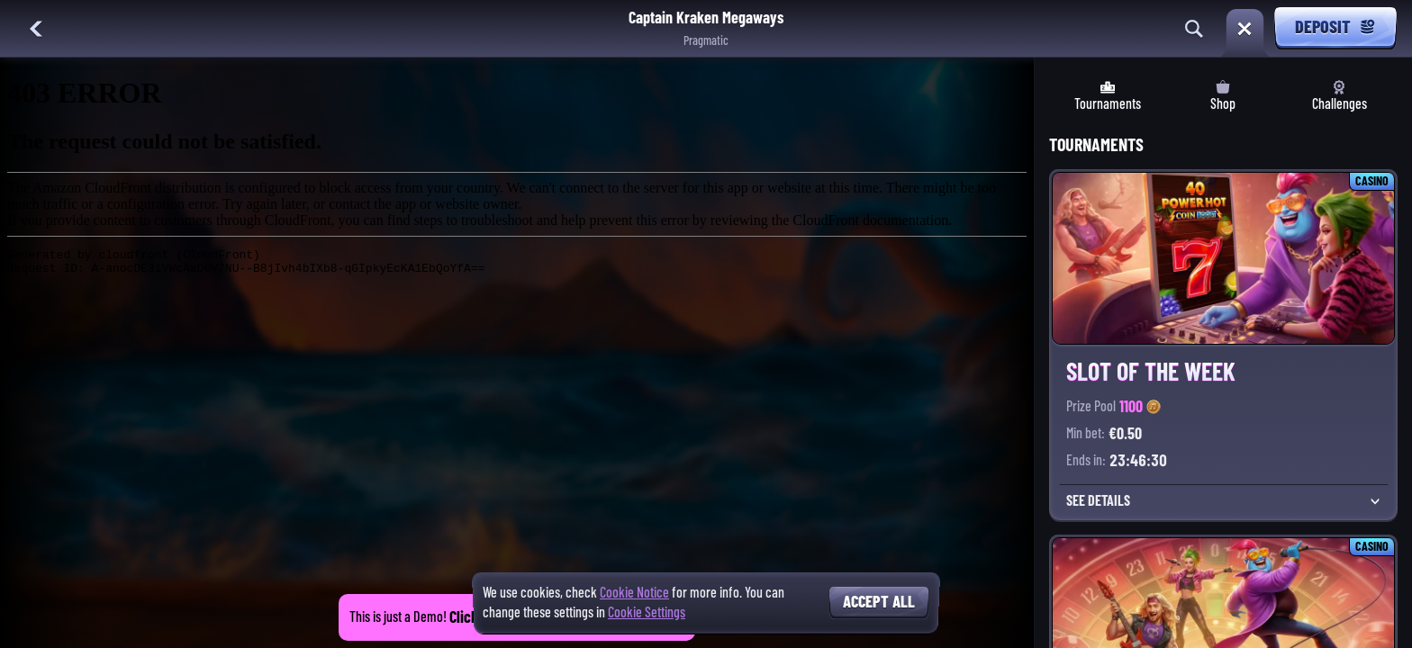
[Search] (1194, 28)
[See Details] (1375, 501)
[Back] (36, 28)
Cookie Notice (634, 592)
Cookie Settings (646, 613)
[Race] (1244, 28)
